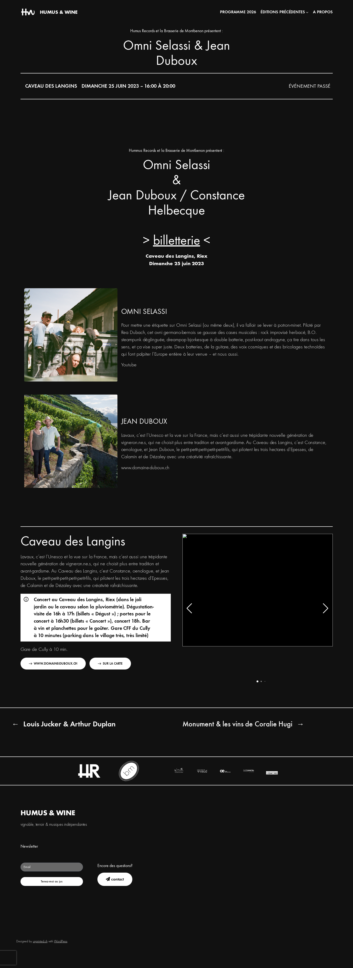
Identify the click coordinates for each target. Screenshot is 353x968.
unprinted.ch (40, 941)
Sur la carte (110, 664)
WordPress (60, 941)
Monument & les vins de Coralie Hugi (237, 724)
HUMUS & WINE (59, 12)
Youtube (129, 365)
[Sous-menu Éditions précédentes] (307, 12)
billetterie (176, 240)
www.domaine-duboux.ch (145, 468)
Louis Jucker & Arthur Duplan (69, 724)
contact (115, 879)
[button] (257, 681)
